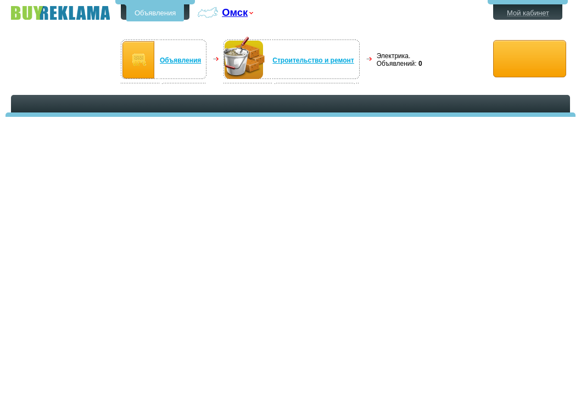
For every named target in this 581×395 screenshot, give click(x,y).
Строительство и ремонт (313, 60)
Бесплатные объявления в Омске (60, 13)
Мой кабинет (528, 13)
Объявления (155, 13)
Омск (235, 12)
